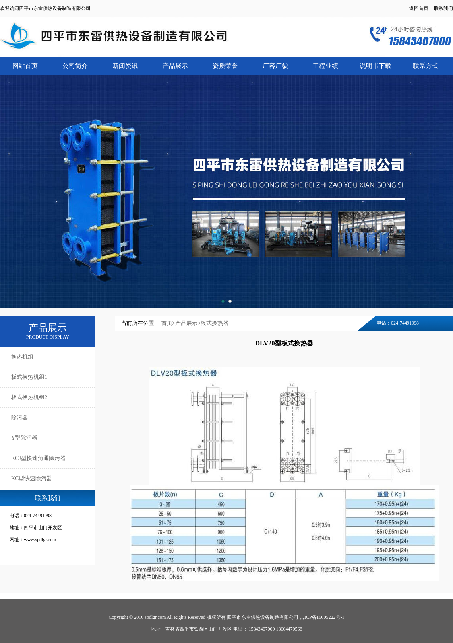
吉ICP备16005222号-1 (322, 617)
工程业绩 (325, 65)
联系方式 (425, 65)
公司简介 (75, 65)
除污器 (19, 418)
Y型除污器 (24, 438)
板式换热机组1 (29, 377)
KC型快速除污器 (31, 478)
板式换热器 (214, 323)
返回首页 (418, 8)
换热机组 (22, 357)
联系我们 (443, 8)
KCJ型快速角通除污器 (38, 458)
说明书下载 (375, 65)
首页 (166, 323)
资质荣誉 (225, 65)
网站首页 (25, 65)
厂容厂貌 (275, 65)
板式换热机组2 (29, 397)
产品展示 (175, 65)
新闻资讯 (125, 65)
